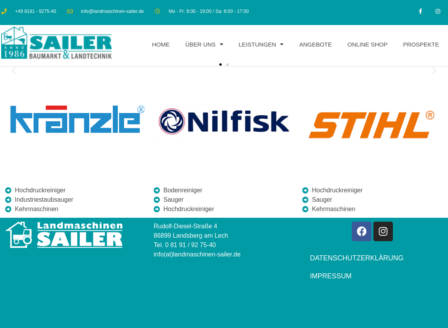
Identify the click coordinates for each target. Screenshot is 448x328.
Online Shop (368, 44)
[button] (14, 70)
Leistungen (261, 44)
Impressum (331, 276)
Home (161, 44)
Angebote (315, 44)
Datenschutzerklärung (356, 258)
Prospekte (421, 44)
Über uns (204, 44)
